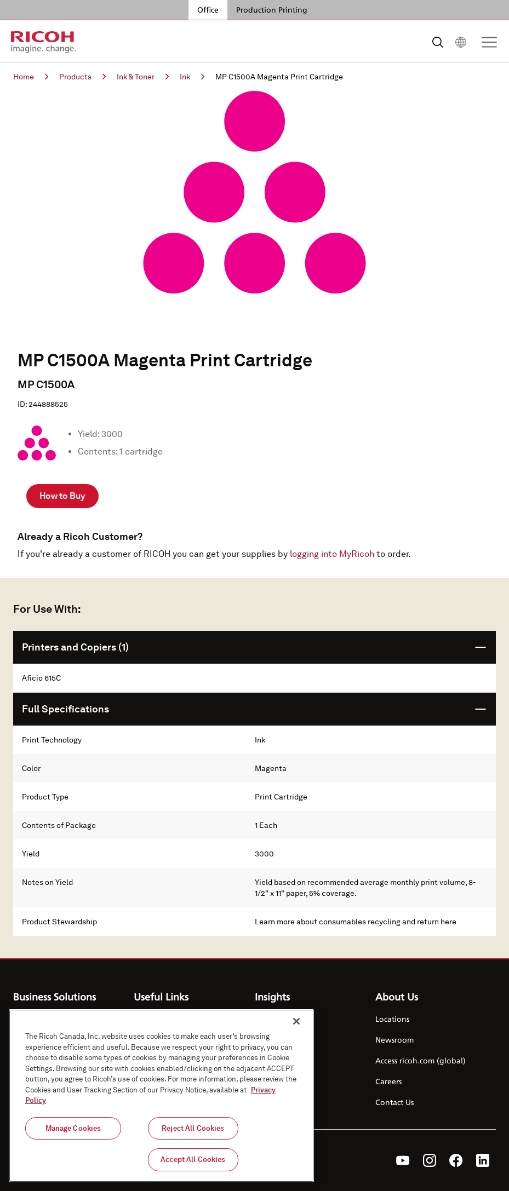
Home (30, 76)
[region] (161, 1095)
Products (82, 76)
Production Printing (271, 9)
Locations (392, 1018)
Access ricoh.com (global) (420, 1060)
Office (208, 9)
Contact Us (394, 1102)
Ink (192, 76)
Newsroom (394, 1039)
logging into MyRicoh (332, 554)
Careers (388, 1081)
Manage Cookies (73, 1128)
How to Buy (62, 496)
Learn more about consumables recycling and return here (355, 921)
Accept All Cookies (193, 1159)
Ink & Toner (143, 76)
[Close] (296, 1021)
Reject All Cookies (193, 1128)
